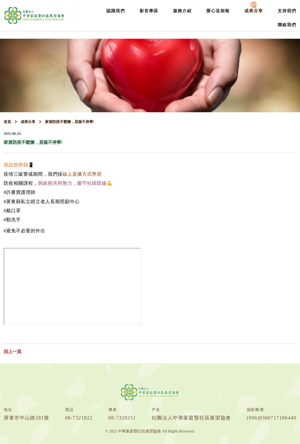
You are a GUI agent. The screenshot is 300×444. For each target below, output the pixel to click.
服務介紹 (182, 11)
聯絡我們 (287, 25)
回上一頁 (12, 351)
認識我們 (115, 11)
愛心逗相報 (218, 11)
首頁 (7, 122)
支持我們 (287, 11)
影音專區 (149, 11)
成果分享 (253, 11)
